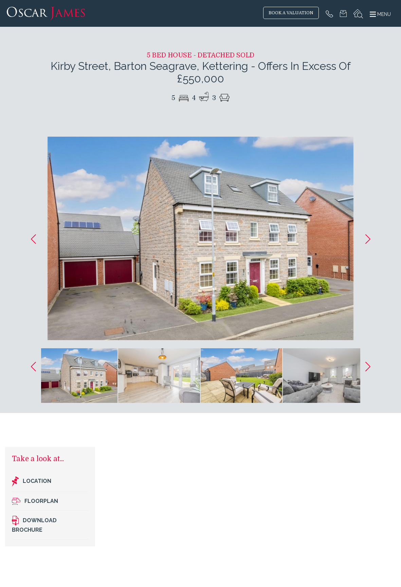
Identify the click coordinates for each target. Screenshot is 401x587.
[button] (33, 239)
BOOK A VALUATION (291, 13)
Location (31, 481)
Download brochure (34, 524)
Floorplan (35, 501)
